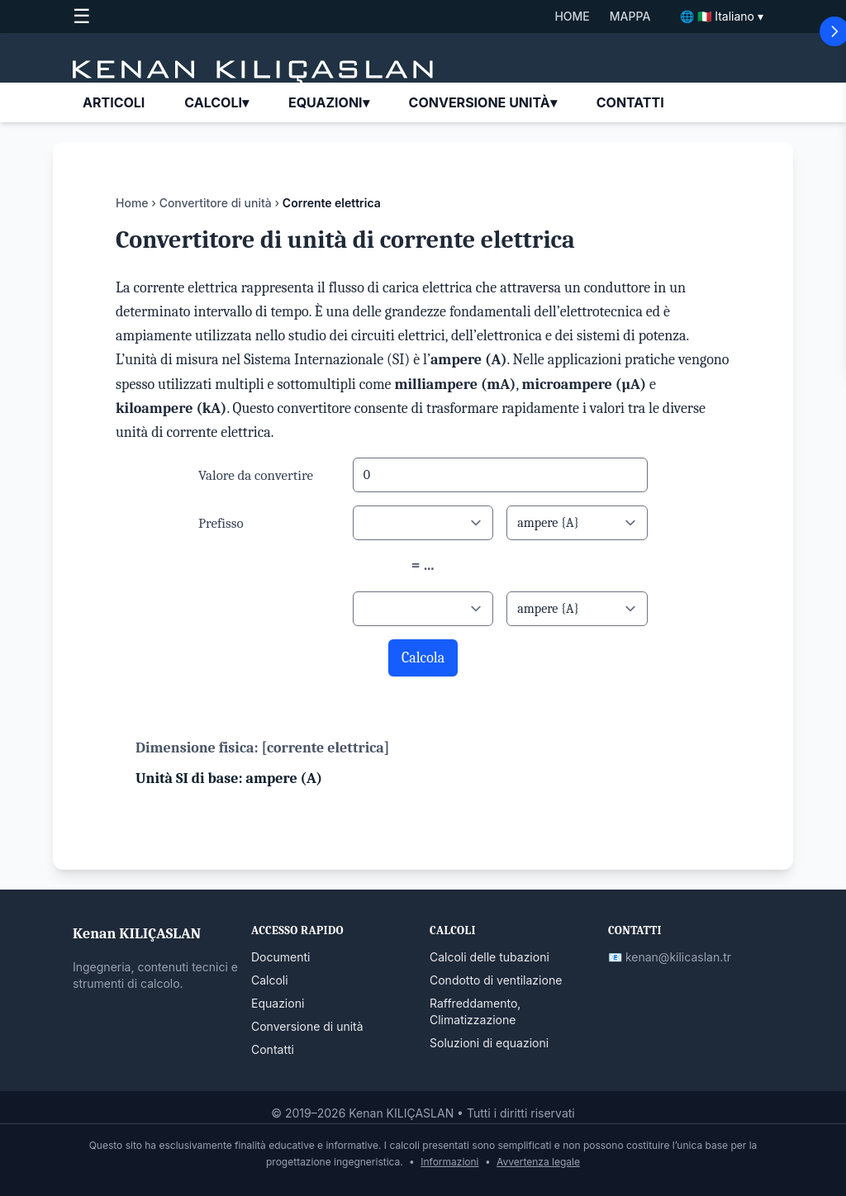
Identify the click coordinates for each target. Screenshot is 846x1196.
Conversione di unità (307, 1026)
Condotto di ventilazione (496, 980)
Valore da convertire (255, 475)
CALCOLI (216, 102)
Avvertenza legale (538, 1162)
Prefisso (221, 523)
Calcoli (269, 980)
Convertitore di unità (215, 203)
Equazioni (277, 1003)
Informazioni (449, 1162)
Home (132, 203)
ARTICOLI (114, 102)
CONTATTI (630, 102)
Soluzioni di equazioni (489, 1043)
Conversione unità (483, 102)
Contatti (272, 1049)
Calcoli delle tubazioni (489, 957)
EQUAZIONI (328, 102)
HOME (571, 16)
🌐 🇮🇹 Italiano (721, 16)
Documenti (280, 957)
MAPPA (630, 16)
